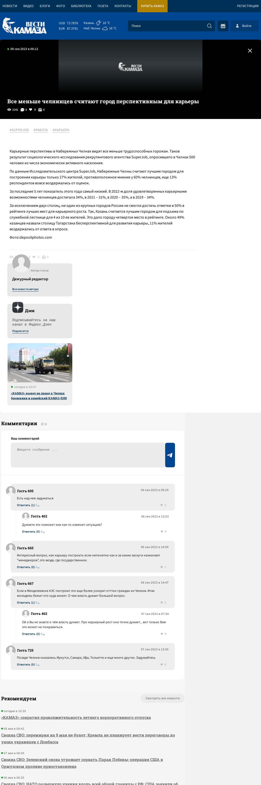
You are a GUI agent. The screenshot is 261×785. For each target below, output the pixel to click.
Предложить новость (212, 387)
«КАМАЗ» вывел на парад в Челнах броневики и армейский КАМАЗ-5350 (220, 242)
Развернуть (130, 752)
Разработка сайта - (242, 771)
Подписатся (202, 178)
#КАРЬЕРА (63, 130)
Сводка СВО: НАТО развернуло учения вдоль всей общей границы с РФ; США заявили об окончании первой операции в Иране (71, 672)
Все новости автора (207, 136)
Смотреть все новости (129, 583)
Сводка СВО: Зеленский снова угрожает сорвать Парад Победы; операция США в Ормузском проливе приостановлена (74, 648)
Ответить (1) (27, 380)
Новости (9, 6)
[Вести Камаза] (24, 26)
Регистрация (248, 6)
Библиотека (81, 6)
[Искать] (209, 26)
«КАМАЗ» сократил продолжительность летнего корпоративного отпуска (75, 602)
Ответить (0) (32, 406)
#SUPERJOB (21, 130)
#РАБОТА (43, 130)
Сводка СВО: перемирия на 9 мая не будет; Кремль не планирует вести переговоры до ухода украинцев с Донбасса (71, 623)
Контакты (122, 6)
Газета (103, 6)
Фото (60, 6)
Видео (28, 6)
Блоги (45, 6)
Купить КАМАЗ (152, 6)
